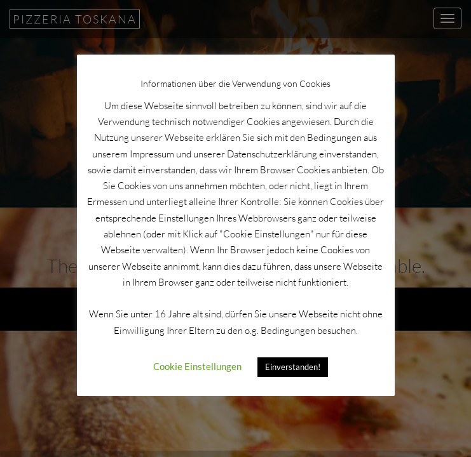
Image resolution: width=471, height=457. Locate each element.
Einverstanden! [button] (292, 367)
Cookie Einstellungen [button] (197, 366)
